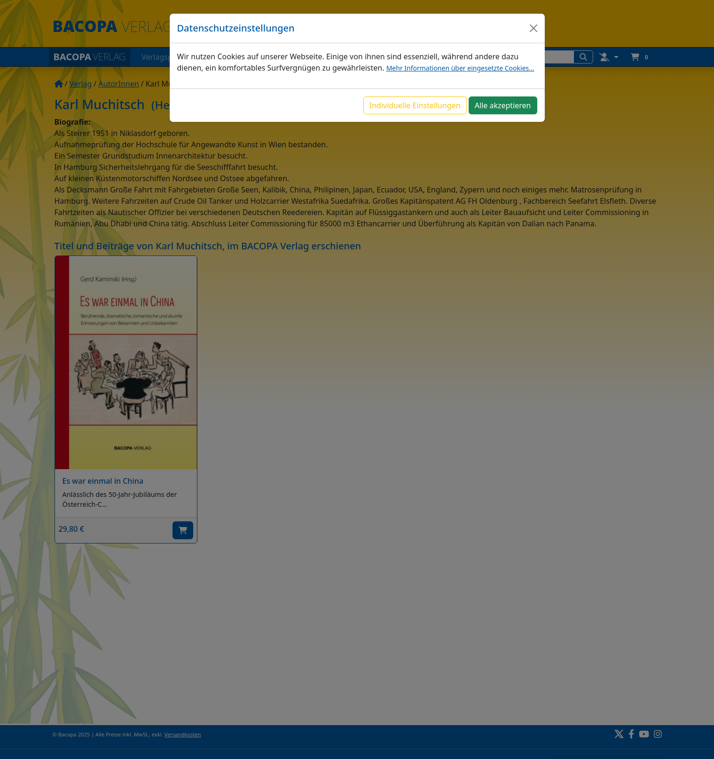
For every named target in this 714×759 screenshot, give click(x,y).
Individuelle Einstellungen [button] (415, 105)
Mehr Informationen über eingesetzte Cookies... (460, 68)
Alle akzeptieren (503, 105)
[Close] (533, 28)
